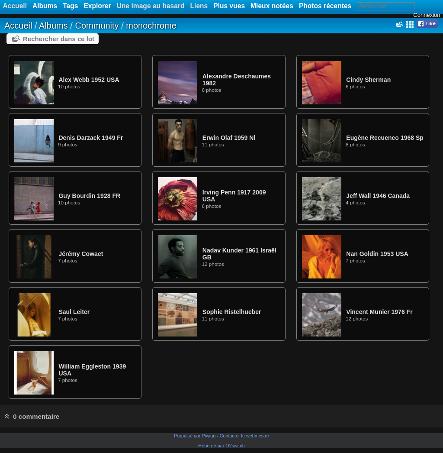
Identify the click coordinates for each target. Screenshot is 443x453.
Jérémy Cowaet (80, 253)
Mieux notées (271, 6)
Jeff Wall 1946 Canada (378, 195)
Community (97, 25)
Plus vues (229, 6)
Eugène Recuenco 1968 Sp (385, 137)
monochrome (151, 25)
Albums (44, 6)
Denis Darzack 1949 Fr (90, 137)
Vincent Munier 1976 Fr (379, 311)
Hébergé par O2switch (221, 445)
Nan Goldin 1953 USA (377, 253)
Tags (70, 6)
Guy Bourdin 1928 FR (89, 195)
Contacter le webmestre (244, 435)
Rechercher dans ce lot (58, 38)
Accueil (18, 25)
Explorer (97, 6)
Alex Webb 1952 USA (88, 79)
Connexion (426, 15)
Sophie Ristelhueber (231, 311)
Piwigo (208, 435)
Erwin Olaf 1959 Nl (228, 137)
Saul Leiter (74, 311)
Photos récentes (325, 6)
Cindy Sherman (368, 79)
